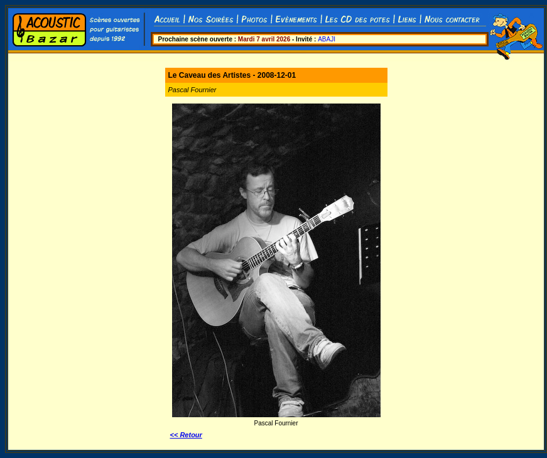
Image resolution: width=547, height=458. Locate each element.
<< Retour (186, 435)
